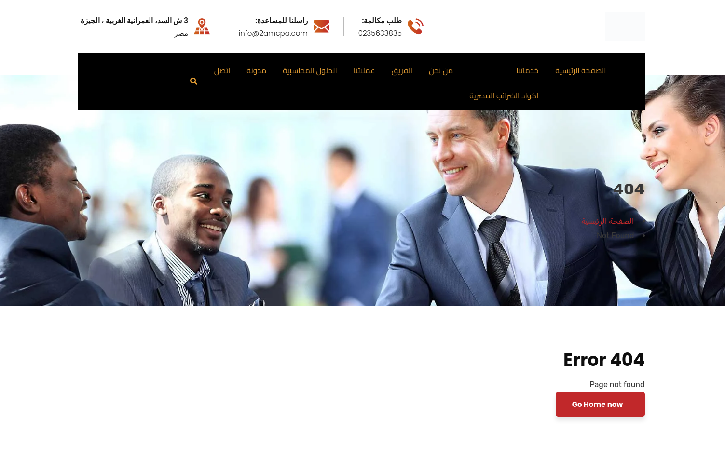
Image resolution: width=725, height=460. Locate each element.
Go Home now (598, 404)
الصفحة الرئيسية (607, 221)
